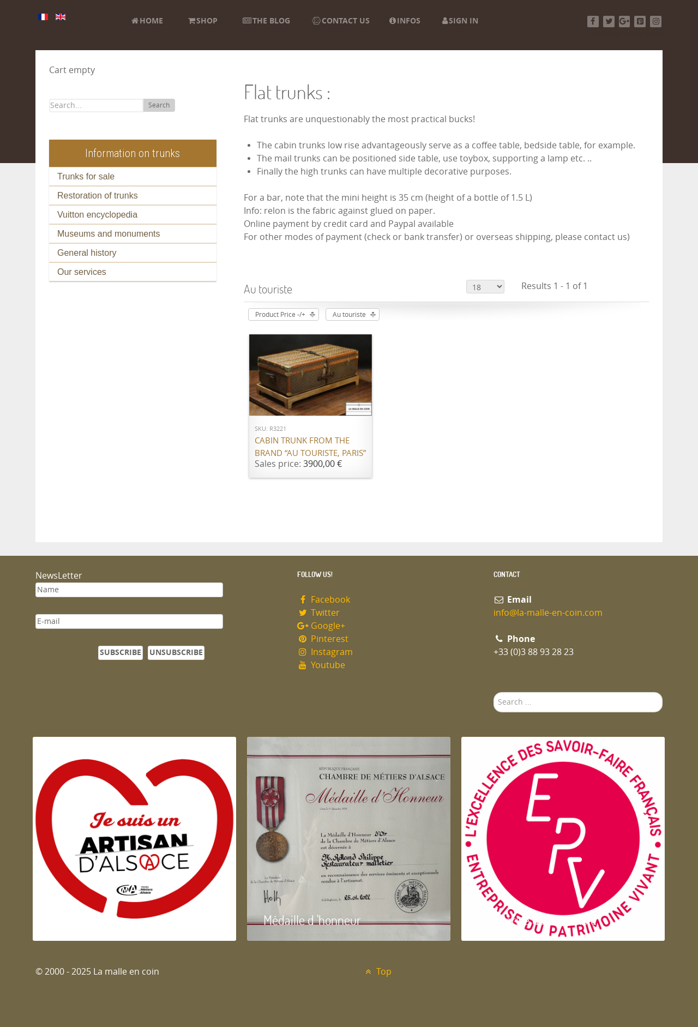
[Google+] (624, 21)
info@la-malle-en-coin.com (548, 613)
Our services (81, 272)
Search (159, 105)
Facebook (323, 599)
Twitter (318, 613)
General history (87, 252)
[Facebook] (593, 21)
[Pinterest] (640, 21)
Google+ (321, 626)
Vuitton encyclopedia (97, 214)
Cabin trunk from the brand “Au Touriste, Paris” (310, 447)
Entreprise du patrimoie (537, 919)
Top (377, 971)
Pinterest (322, 639)
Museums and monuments (108, 233)
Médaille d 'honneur (312, 919)
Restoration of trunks (97, 195)
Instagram (325, 652)
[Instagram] (655, 21)
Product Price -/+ (280, 315)
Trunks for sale (86, 176)
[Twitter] (609, 21)
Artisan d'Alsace (88, 919)
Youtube (321, 665)
